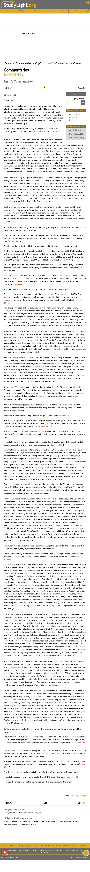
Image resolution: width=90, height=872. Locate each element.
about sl (73, 845)
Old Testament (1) (76, 134)
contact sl (62, 845)
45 (81, 88)
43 (9, 88)
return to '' (76, 795)
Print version (74, 114)
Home (8, 63)
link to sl (84, 845)
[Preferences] (87, 11)
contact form (45, 852)
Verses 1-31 (10, 95)
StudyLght (15, 5)
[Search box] (73, 102)
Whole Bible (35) (76, 130)
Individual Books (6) (77, 138)
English (39, 63)
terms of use (7, 845)
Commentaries (23, 63)
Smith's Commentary (58, 63)
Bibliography (74, 120)
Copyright (73, 117)
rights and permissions (44, 845)
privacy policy (23, 845)
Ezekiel (77, 63)
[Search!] (83, 102)
